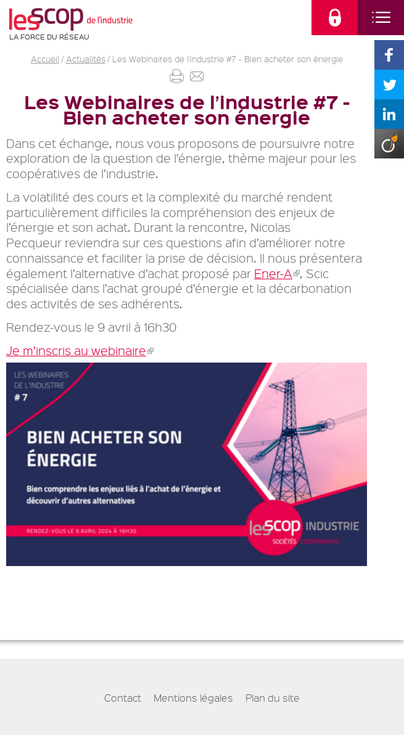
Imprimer (177, 76)
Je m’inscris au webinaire (80, 350)
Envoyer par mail (197, 76)
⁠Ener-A (277, 273)
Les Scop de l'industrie (71, 19)
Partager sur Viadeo (389, 143)
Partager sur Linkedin (389, 114)
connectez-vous (334, 17)
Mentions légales (193, 698)
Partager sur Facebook (389, 55)
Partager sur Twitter (389, 84)
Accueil (45, 58)
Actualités (85, 58)
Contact (122, 698)
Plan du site (272, 698)
